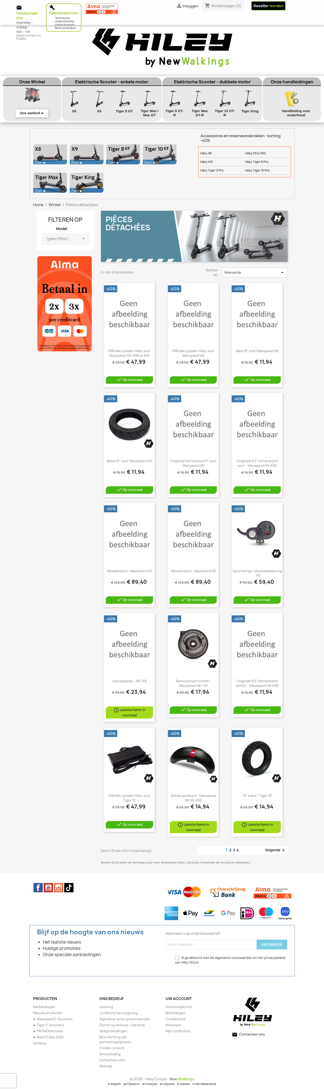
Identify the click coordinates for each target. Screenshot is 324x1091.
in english (114, 1084)
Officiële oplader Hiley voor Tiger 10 (129, 797)
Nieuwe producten (48, 1013)
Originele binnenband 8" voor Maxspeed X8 (193, 463)
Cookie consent (112, 1048)
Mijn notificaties (178, 1031)
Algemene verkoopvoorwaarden (124, 1019)
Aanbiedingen (44, 1007)
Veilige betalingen (113, 1031)
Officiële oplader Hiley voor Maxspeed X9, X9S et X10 (129, 353)
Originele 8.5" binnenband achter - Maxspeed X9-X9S (257, 683)
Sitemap (105, 1066)
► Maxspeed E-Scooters (53, 1019)
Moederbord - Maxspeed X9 (129, 571)
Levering (106, 1007)
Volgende (275, 850)
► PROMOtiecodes (48, 1031)
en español (167, 1084)
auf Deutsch (131, 1084)
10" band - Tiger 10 (257, 795)
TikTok (68, 887)
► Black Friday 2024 (48, 1037)
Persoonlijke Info (179, 1007)
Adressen (173, 1025)
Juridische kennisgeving (118, 1013)
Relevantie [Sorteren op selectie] (254, 272)
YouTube (48, 887)
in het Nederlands (204, 1084)
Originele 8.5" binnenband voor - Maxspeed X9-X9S (257, 463)
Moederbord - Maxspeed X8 (193, 571)
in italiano (183, 1084)
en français (149, 1084)
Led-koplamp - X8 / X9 (129, 681)
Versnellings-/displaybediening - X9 (257, 573)
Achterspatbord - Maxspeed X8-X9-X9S (193, 797)
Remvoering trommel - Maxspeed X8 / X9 (193, 683)
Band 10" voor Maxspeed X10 (129, 461)
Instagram (58, 887)
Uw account (179, 998)
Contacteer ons (112, 1060)
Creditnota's (176, 1019)
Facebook (38, 887)
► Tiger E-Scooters (48, 1025)
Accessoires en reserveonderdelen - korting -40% (240, 138)
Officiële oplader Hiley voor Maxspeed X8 (193, 353)
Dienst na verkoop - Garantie (122, 1025)
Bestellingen (176, 1013)
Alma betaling (109, 1054)
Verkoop (39, 1043)
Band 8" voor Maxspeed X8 (257, 351)
